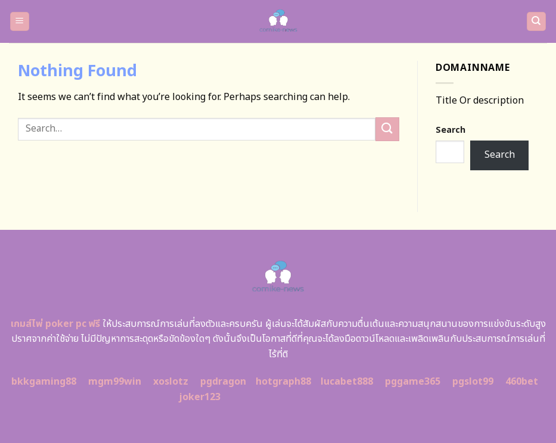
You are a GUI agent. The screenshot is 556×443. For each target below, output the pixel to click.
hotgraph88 (283, 382)
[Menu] (20, 22)
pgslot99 (472, 382)
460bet (521, 382)
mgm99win (114, 382)
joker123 (199, 397)
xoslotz (170, 382)
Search (450, 130)
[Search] (536, 22)
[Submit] (387, 129)
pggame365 (412, 382)
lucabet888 (347, 382)
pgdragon (223, 382)
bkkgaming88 (43, 382)
